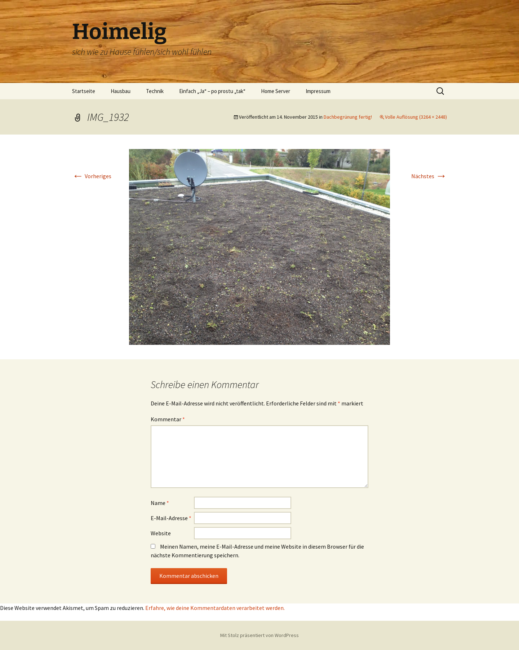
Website (161, 533)
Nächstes (429, 176)
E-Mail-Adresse (171, 518)
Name (160, 502)
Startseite (83, 91)
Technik (155, 91)
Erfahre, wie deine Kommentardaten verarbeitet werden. (215, 607)
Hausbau (120, 91)
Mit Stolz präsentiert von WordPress (259, 635)
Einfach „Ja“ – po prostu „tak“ (212, 91)
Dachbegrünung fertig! (348, 117)
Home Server (275, 91)
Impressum (318, 91)
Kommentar (168, 419)
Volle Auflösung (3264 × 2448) (416, 117)
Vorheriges (91, 176)
